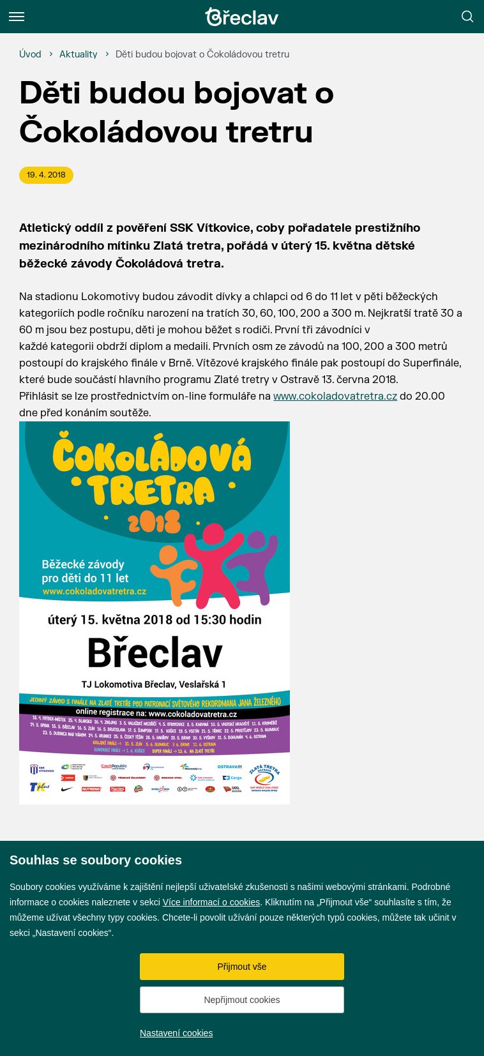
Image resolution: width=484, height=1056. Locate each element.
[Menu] (16, 16)
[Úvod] (30, 55)
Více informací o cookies (212, 902)
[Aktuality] (78, 55)
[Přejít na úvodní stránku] (242, 16)
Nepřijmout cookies (242, 1000)
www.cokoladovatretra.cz (335, 396)
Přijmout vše (241, 967)
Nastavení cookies (176, 1033)
